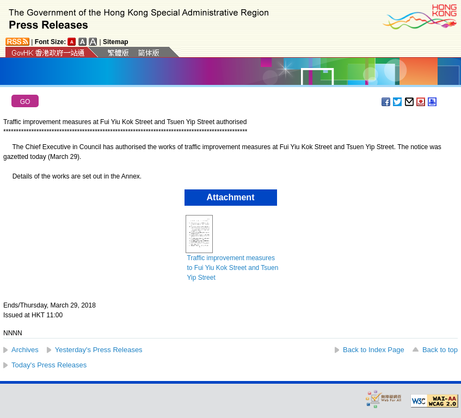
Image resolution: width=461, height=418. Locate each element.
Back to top (440, 350)
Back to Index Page (373, 350)
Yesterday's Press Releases (99, 350)
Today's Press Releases (49, 365)
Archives (25, 350)
